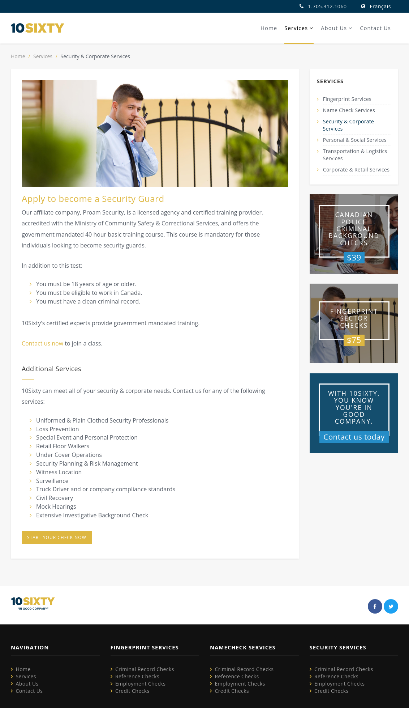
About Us (337, 27)
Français (380, 6)
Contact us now (42, 343)
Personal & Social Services (355, 139)
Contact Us (375, 27)
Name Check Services (349, 110)
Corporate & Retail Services (356, 169)
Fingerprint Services (347, 99)
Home (269, 27)
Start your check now (56, 537)
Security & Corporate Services (348, 125)
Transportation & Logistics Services (355, 155)
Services (299, 27)
